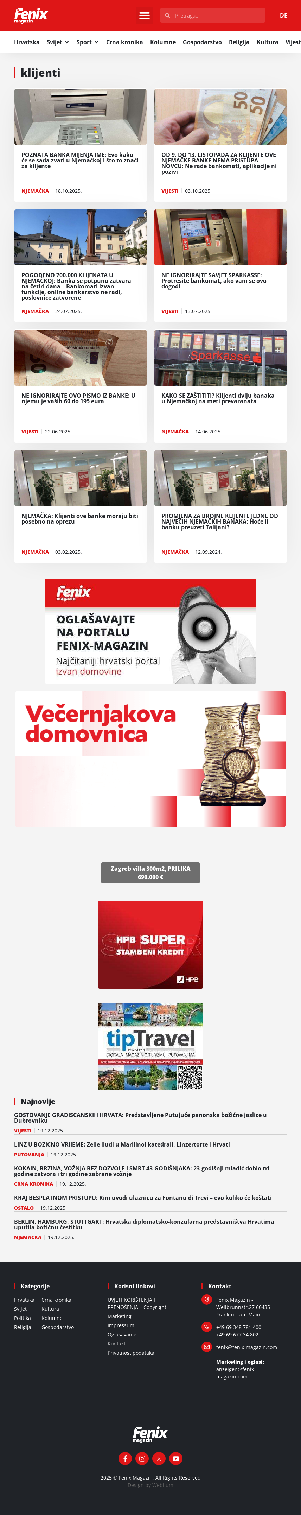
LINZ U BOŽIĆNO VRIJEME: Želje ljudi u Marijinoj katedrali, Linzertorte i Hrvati (122, 1145)
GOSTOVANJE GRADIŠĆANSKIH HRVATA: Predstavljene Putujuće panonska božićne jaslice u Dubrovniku (140, 1118)
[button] (144, 15)
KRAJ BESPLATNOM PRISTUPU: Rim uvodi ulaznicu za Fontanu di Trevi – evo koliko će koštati (143, 1198)
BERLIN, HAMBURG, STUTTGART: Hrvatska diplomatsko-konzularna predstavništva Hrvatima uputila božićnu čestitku (144, 1224)
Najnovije (38, 1102)
